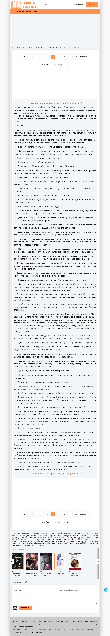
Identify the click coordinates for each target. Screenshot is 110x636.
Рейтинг (58, 629)
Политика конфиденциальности (41, 629)
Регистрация (78, 5)
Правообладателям (20, 629)
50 (76, 57)
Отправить (25, 608)
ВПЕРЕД (83, 57)
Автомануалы (91, 629)
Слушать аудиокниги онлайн (73, 629)
